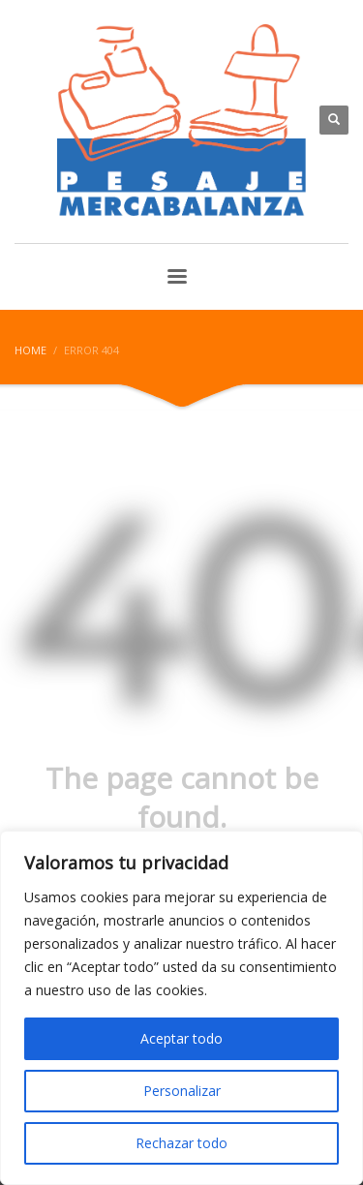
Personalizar (182, 1090)
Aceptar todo (181, 1038)
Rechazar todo (181, 1143)
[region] (181, 1008)
